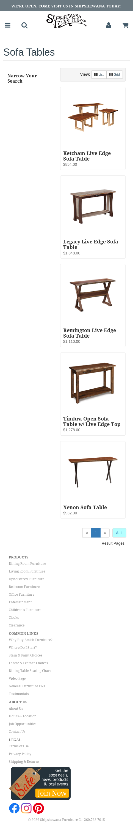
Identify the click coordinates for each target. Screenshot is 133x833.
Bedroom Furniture (24, 587)
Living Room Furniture (27, 571)
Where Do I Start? (23, 648)
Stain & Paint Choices (25, 655)
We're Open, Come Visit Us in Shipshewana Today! (66, 6)
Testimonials (19, 694)
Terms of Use (19, 746)
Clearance (16, 625)
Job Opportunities (22, 724)
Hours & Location (23, 716)
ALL (119, 533)
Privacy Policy (20, 754)
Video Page (17, 678)
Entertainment (20, 602)
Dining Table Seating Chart (30, 671)
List (99, 75)
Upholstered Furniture (26, 579)
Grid (114, 75)
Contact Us (17, 732)
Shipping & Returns (24, 762)
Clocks (14, 618)
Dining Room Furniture (27, 564)
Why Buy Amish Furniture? (30, 640)
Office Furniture (21, 594)
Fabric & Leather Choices (28, 663)
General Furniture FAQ (27, 686)
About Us (16, 708)
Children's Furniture (25, 610)
